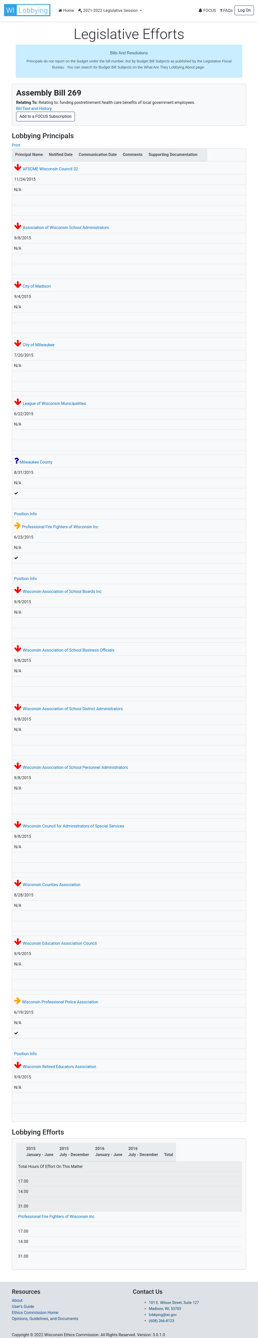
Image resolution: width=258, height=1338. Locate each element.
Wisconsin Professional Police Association (60, 1002)
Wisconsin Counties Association (51, 884)
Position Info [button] (25, 514)
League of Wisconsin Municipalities (54, 403)
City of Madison (37, 286)
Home (66, 10)
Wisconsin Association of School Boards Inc (62, 591)
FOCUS (207, 10)
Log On (244, 10)
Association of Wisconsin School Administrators (66, 227)
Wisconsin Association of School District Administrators (73, 708)
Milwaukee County (36, 462)
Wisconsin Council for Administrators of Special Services (73, 826)
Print (16, 145)
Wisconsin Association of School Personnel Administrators (75, 767)
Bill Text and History (34, 108)
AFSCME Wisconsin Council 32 (50, 169)
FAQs (226, 10)
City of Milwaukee (38, 344)
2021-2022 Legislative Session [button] (108, 10)
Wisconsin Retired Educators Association (59, 1066)
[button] (28, 10)
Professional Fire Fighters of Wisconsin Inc (60, 526)
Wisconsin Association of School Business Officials (68, 650)
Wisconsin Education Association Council (60, 943)
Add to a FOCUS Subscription (45, 116)
